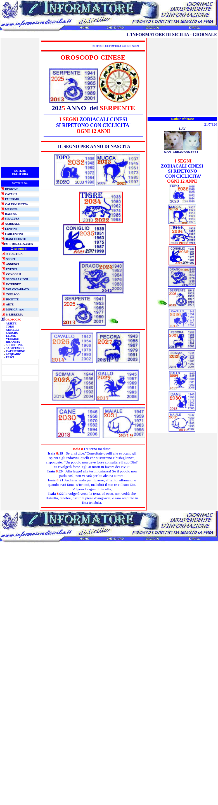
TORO (10, 326)
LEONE (11, 335)
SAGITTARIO (14, 348)
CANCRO (12, 332)
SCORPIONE (14, 345)
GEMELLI (12, 329)
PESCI (10, 357)
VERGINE (12, 338)
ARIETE (11, 323)
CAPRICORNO (15, 351)
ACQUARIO (14, 354)
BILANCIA (13, 341)
